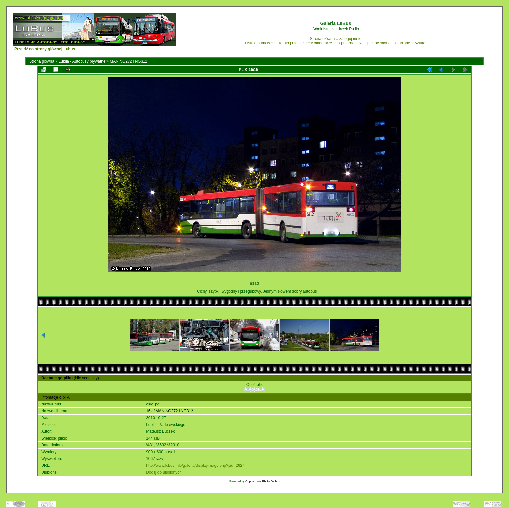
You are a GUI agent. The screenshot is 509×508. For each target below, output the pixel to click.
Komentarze (321, 43)
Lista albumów (257, 43)
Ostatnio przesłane (290, 43)
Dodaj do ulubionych (163, 472)
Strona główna (322, 38)
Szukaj (420, 43)
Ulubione (402, 43)
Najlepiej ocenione (375, 43)
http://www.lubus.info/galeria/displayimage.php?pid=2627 (195, 465)
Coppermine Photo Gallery (262, 481)
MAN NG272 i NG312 (128, 61)
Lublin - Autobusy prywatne (82, 61)
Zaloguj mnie (350, 38)
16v (149, 411)
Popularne (345, 43)
